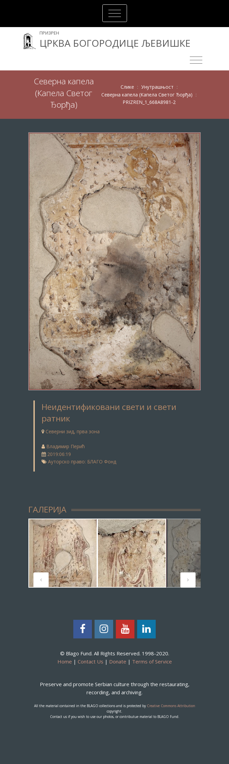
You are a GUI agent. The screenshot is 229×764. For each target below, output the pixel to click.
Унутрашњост (157, 87)
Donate (117, 661)
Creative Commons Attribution (171, 705)
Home (64, 661)
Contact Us (90, 661)
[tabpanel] (62, 553)
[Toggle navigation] (114, 13)
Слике (127, 87)
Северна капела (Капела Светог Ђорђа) (147, 94)
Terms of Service (152, 661)
